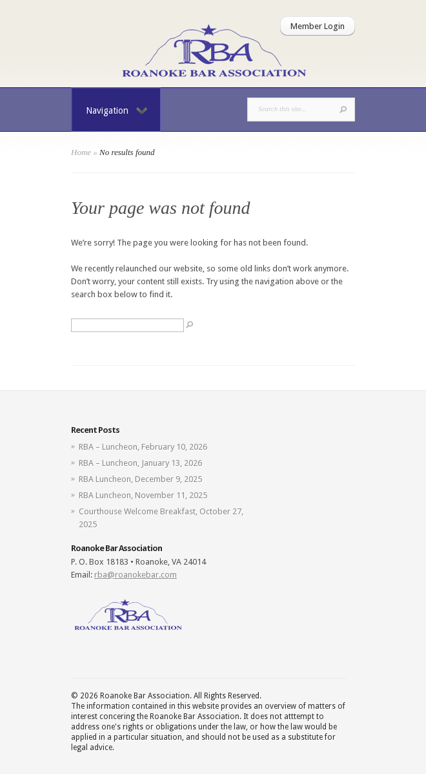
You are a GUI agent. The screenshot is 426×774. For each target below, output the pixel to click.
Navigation (116, 110)
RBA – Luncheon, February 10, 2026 (143, 447)
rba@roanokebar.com (135, 575)
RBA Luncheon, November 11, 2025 (143, 495)
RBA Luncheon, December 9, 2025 (140, 479)
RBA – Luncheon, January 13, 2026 (140, 463)
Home (81, 152)
